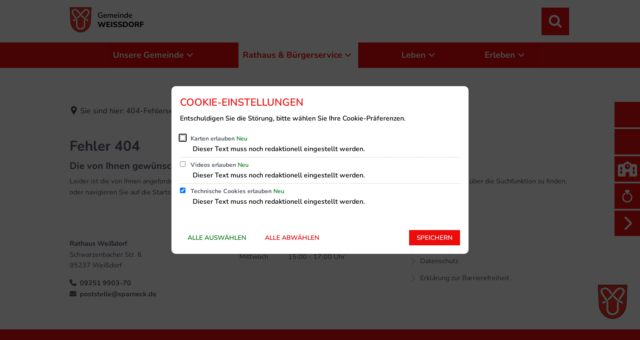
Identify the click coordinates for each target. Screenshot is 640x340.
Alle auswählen (217, 237)
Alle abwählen (292, 237)
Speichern (434, 237)
